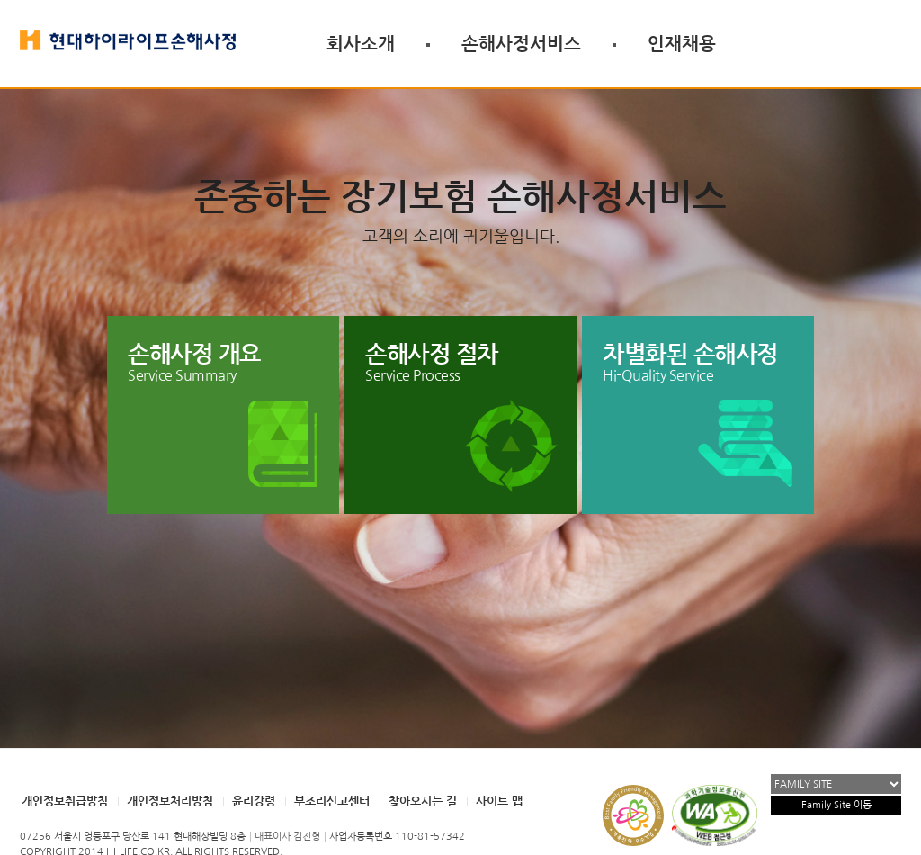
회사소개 (360, 43)
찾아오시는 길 (423, 800)
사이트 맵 (499, 800)
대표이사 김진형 (287, 837)
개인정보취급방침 (65, 800)
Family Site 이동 (836, 805)
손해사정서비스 (521, 43)
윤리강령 (253, 800)
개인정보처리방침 (170, 800)
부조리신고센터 (332, 800)
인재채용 (682, 43)
